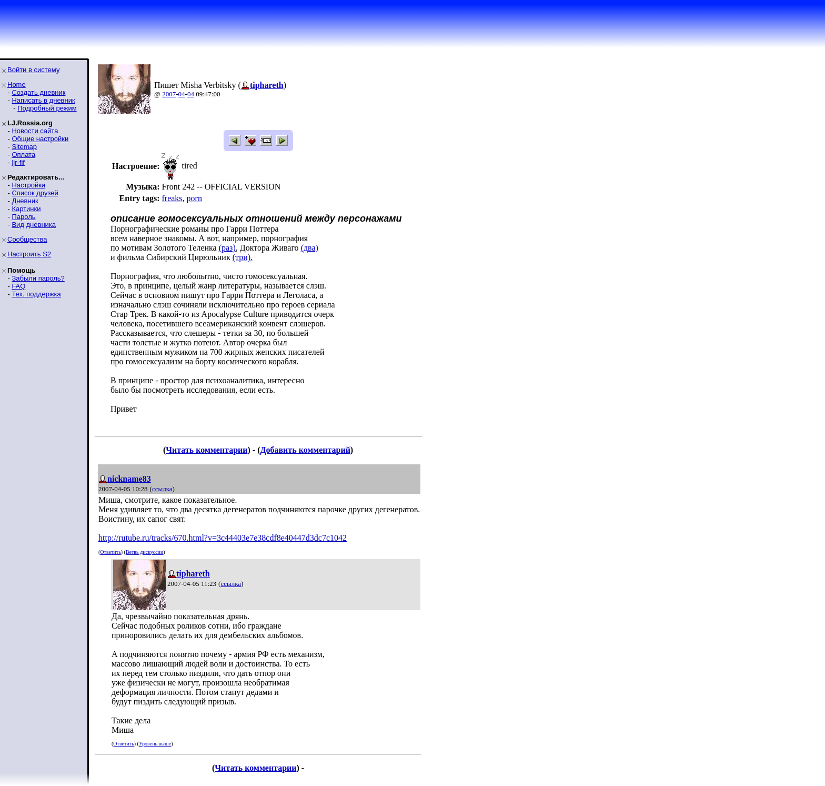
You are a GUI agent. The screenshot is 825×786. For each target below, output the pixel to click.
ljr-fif (18, 162)
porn (194, 198)
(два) (309, 247)
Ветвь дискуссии (144, 552)
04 (181, 94)
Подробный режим (46, 108)
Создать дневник (38, 92)
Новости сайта (35, 131)
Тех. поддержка (36, 294)
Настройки (28, 185)
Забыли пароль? (38, 278)
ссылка (162, 489)
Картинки (26, 209)
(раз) (227, 247)
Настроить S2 (29, 254)
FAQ (18, 286)
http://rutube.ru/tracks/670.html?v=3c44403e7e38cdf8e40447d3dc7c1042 (222, 537)
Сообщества (27, 239)
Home (16, 84)
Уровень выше (155, 744)
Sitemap (24, 147)
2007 (169, 94)
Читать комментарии (206, 449)
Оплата (23, 154)
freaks (172, 198)
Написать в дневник (43, 100)
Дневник (25, 201)
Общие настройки (40, 139)
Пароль (23, 217)
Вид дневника (34, 224)
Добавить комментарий (305, 449)
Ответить (110, 552)
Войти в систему (33, 70)
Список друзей (35, 193)
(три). (243, 257)
